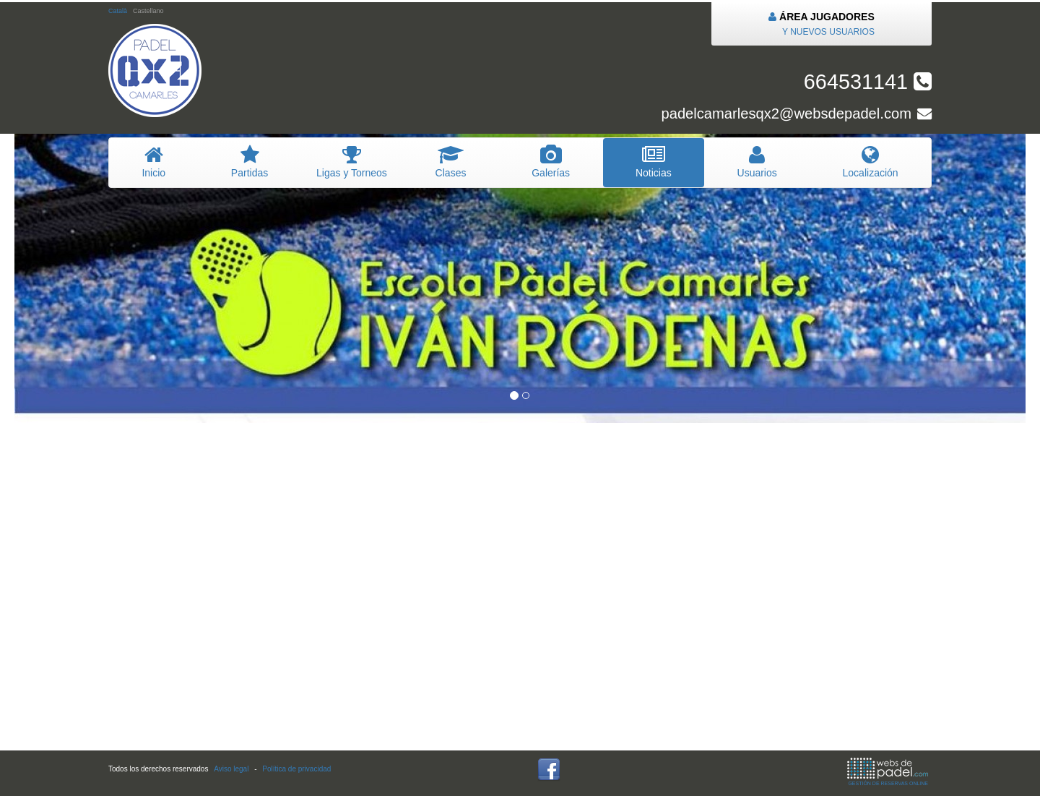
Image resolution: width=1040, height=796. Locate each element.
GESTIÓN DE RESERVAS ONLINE (887, 772)
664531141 (868, 81)
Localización (870, 162)
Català (117, 10)
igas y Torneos (352, 162)
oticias (654, 162)
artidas (249, 162)
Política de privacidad (296, 769)
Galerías (551, 162)
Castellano (148, 10)
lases (450, 162)
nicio (153, 162)
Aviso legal (231, 769)
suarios (757, 162)
